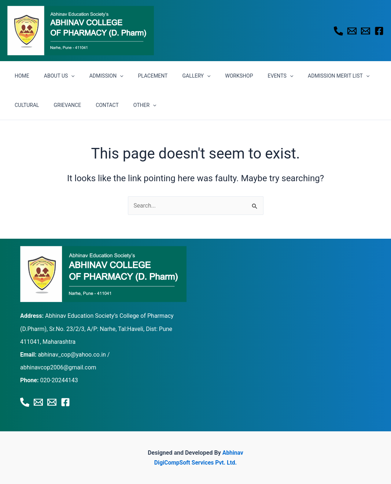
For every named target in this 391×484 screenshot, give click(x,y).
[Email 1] (352, 31)
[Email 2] (365, 31)
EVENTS (252, 75)
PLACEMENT (137, 76)
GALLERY (176, 75)
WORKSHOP (215, 76)
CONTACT (61, 105)
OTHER (94, 105)
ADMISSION (95, 75)
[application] (64, 75)
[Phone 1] (338, 31)
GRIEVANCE (26, 105)
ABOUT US (52, 75)
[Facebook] (379, 31)
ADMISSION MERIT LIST (305, 75)
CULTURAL (359, 76)
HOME (19, 76)
